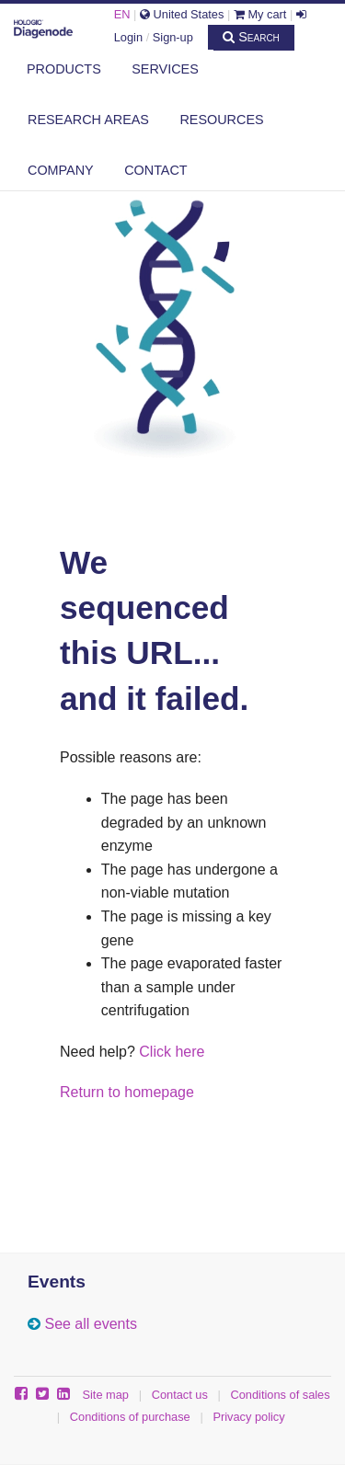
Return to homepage (127, 1092)
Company (61, 170)
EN (122, 14)
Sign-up (173, 37)
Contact (155, 170)
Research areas (88, 119)
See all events (90, 1324)
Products (64, 69)
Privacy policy (248, 1417)
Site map (105, 1395)
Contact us (180, 1395)
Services (165, 69)
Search (251, 36)
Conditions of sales (280, 1395)
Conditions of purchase (130, 1417)
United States (182, 14)
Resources (221, 119)
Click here (171, 1051)
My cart (260, 14)
